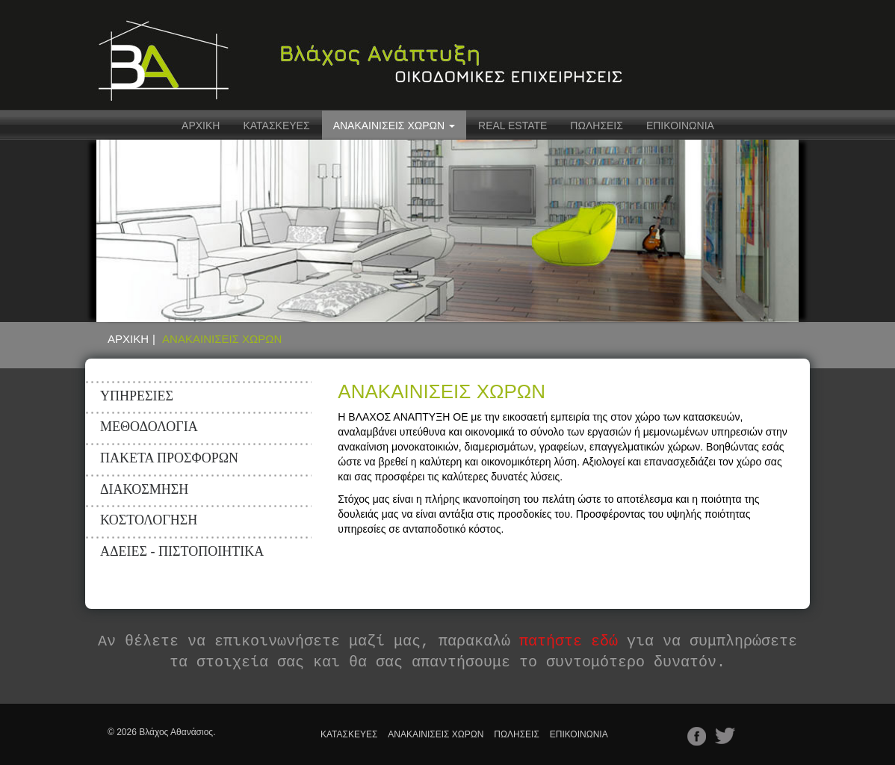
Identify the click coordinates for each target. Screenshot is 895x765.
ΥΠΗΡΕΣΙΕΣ (136, 395)
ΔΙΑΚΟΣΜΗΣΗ (144, 489)
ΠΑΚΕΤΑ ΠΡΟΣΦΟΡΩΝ (169, 457)
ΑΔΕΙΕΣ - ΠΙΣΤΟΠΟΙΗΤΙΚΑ (182, 551)
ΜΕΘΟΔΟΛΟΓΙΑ (149, 426)
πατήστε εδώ (568, 641)
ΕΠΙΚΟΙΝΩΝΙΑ (680, 125)
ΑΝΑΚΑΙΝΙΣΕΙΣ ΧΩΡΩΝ (435, 734)
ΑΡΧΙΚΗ (201, 125)
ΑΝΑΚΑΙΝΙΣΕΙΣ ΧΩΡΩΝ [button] (394, 125)
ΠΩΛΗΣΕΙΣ (596, 125)
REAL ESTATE (512, 125)
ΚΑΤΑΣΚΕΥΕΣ (276, 125)
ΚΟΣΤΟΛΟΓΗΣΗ (148, 519)
